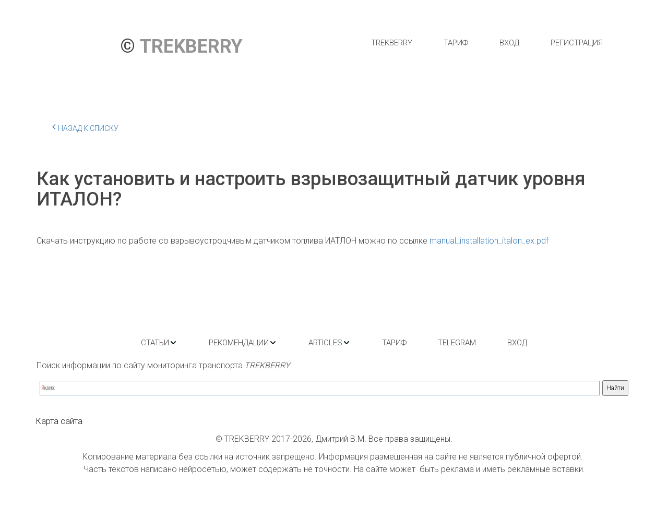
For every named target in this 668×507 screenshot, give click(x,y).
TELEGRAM (457, 342)
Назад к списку (85, 126)
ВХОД (509, 42)
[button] (159, 342)
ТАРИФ (456, 42)
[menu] (486, 42)
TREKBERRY (391, 42)
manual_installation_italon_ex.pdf (489, 241)
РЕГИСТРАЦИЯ (577, 42)
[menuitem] (391, 42)
